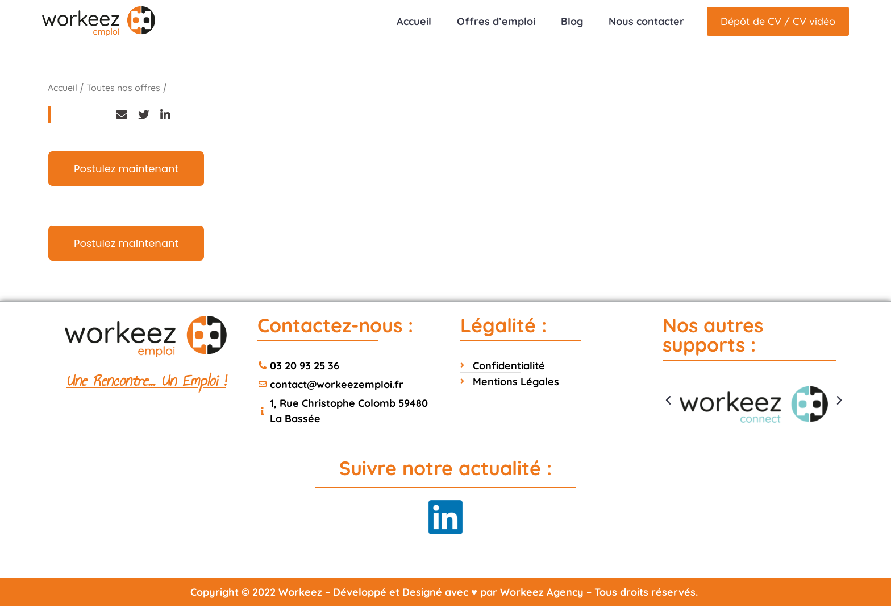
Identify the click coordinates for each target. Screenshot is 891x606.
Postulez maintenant (126, 169)
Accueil (414, 21)
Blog (572, 21)
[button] (668, 400)
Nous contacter (646, 21)
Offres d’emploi (496, 21)
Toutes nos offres (123, 87)
